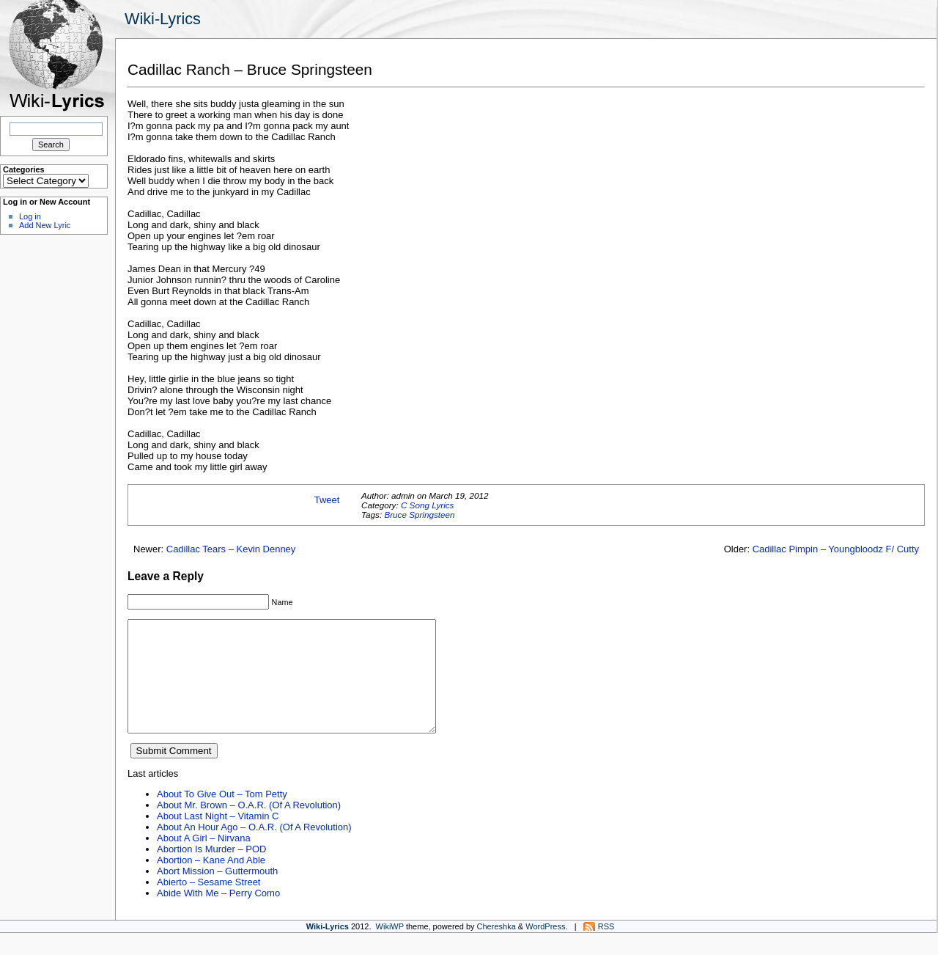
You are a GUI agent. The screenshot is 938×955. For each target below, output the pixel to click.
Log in (30, 216)
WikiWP (390, 948)
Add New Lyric (44, 225)
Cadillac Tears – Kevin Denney (231, 549)
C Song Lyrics (427, 505)
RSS (606, 948)
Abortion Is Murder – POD (211, 871)
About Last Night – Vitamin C (217, 838)
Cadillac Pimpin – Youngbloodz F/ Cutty (836, 549)
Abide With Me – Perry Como (218, 915)
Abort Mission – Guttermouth (217, 893)
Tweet (327, 499)
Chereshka (496, 948)
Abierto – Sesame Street (208, 904)
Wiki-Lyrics (163, 19)
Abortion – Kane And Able (211, 882)
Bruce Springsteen (419, 514)
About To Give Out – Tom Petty (222, 816)
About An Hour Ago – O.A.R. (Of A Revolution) (254, 849)
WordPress (545, 948)
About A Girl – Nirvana (204, 860)
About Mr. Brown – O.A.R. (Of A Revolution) (249, 827)
